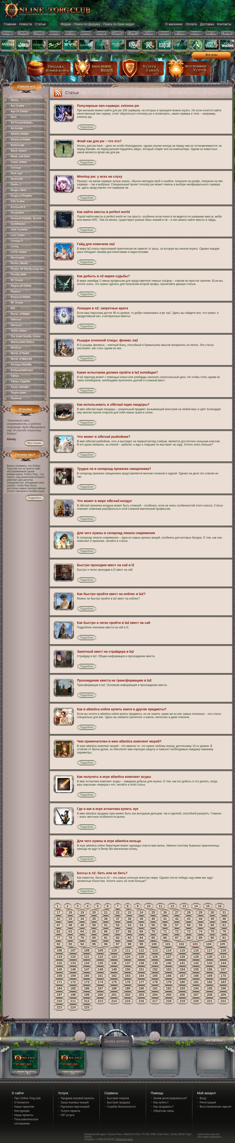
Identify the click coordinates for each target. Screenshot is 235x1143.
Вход (203, 1098)
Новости (25, 24)
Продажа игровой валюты (77, 1098)
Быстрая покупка (118, 1098)
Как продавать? (163, 1106)
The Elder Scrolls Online (25, 336)
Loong (15, 246)
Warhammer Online (22, 342)
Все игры (211, 54)
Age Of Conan (19, 111)
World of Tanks (20, 353)
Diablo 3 (16, 184)
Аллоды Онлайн (21, 364)
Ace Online (17, 105)
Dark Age (16, 173)
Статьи (40, 24)
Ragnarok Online (21, 285)
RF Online (17, 302)
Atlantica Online (20, 139)
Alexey (11, 439)
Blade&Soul (55, 32)
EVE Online (18, 201)
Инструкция (21, 1111)
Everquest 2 (18, 207)
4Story (15, 100)
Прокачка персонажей (75, 1106)
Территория (18, 392)
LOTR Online (18, 252)
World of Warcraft (21, 358)
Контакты (224, 24)
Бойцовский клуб (22, 370)
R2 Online (17, 280)
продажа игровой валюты (48, 70)
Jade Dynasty (19, 229)
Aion (13, 117)
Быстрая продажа (118, 1102)
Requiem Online (20, 297)
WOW (227, 32)
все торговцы (214, 1041)
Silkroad (16, 319)
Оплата (191, 24)
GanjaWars (17, 212)
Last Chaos (18, 235)
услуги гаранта (142, 70)
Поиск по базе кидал (118, 24)
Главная (10, 24)
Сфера (15, 375)
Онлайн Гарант (71, 1073)
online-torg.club (42, 10)
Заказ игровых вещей (75, 1102)
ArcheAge (196, 32)
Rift (13, 308)
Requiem (164, 32)
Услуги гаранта (70, 1111)
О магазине (174, 24)
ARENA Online (20, 133)
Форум (66, 24)
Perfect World (19, 263)
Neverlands (18, 257)
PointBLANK (18, 274)
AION (23, 32)
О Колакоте (21, 1102)
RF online (180, 32)
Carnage (16, 167)
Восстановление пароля (215, 1106)
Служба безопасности (121, 1106)
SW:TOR (211, 32)
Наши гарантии (24, 1106)
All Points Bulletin (22, 122)
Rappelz (16, 291)
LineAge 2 (102, 32)
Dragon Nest (18, 190)
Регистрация (208, 1102)
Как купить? (161, 1102)
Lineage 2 (17, 240)
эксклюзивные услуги (188, 70)
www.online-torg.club (208, 1134)
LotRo (117, 32)
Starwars (16, 325)
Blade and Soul (20, 156)
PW (133, 32)
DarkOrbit (17, 178)
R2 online (148, 32)
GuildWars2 (86, 32)
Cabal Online (18, 162)
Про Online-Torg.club (27, 1098)
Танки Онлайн (20, 387)
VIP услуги (67, 1115)
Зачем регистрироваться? (170, 1098)
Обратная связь (163, 1111)
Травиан (16, 398)
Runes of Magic (20, 313)
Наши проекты (23, 1115)
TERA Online (18, 330)
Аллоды (8, 32)
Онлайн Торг (24, 1073)
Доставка (207, 24)
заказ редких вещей (95, 70)
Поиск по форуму (87, 24)
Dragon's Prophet (21, 195)
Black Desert (18, 150)
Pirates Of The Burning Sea (27, 268)
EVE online (70, 32)
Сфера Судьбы (20, 381)
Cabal (39, 32)
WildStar (16, 347)
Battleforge (17, 145)
